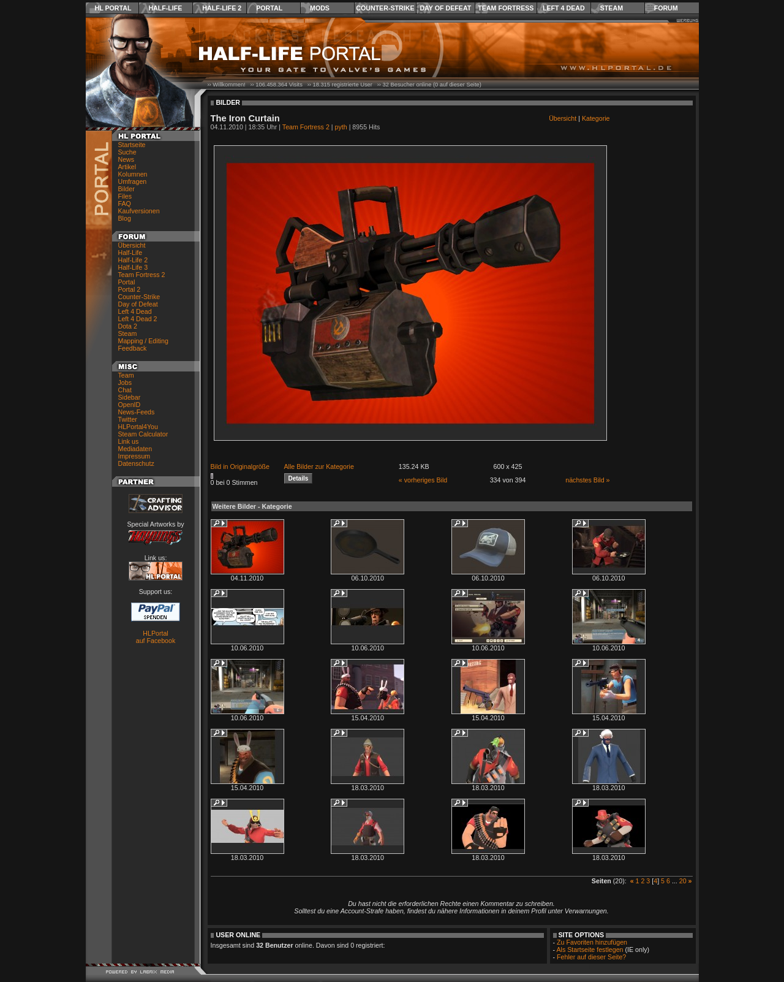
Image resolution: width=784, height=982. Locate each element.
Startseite (132, 144)
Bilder (126, 188)
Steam (611, 8)
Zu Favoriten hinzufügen (592, 942)
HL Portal (113, 8)
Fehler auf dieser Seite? (591, 957)
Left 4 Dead (564, 8)
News (126, 159)
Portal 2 (129, 289)
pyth (341, 127)
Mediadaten (135, 448)
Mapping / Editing (143, 340)
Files (125, 196)
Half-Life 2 (221, 8)
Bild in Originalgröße (240, 466)
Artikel (127, 166)
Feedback (132, 348)
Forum (666, 8)
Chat (125, 390)
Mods (320, 8)
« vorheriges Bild (423, 480)
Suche (127, 152)
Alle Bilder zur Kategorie (319, 466)
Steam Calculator (143, 434)
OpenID (129, 404)
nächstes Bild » (587, 480)
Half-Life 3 (133, 267)
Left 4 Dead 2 (137, 318)
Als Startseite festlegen (590, 949)
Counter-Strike (385, 8)
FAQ (124, 203)
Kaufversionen (139, 211)
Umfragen (132, 181)
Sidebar (129, 397)
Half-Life (165, 8)
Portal (269, 8)
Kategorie (596, 118)
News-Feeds (136, 412)
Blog (124, 218)
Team (126, 375)
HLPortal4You (138, 426)
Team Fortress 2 (141, 274)
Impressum (134, 456)
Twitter (127, 419)
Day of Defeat (445, 8)
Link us (128, 441)
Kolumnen (133, 174)
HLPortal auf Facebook (156, 637)
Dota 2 (127, 326)
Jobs (125, 382)
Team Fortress (505, 8)
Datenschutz (136, 463)
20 (683, 881)
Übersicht (132, 245)
